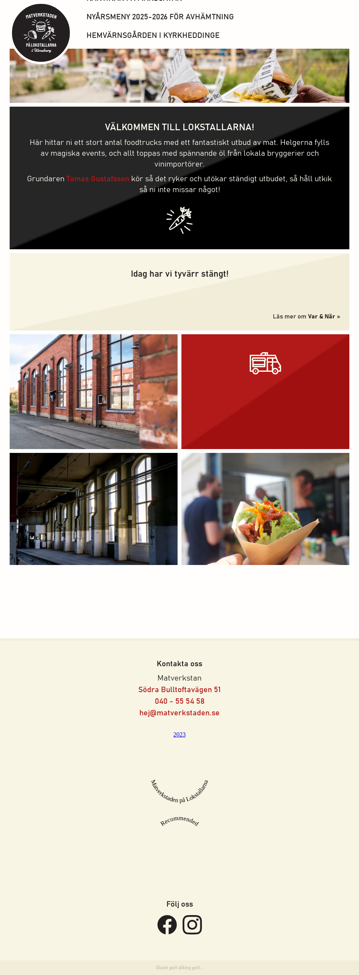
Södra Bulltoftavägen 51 (179, 690)
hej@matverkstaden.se (179, 713)
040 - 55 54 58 (180, 701)
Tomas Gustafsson (97, 179)
